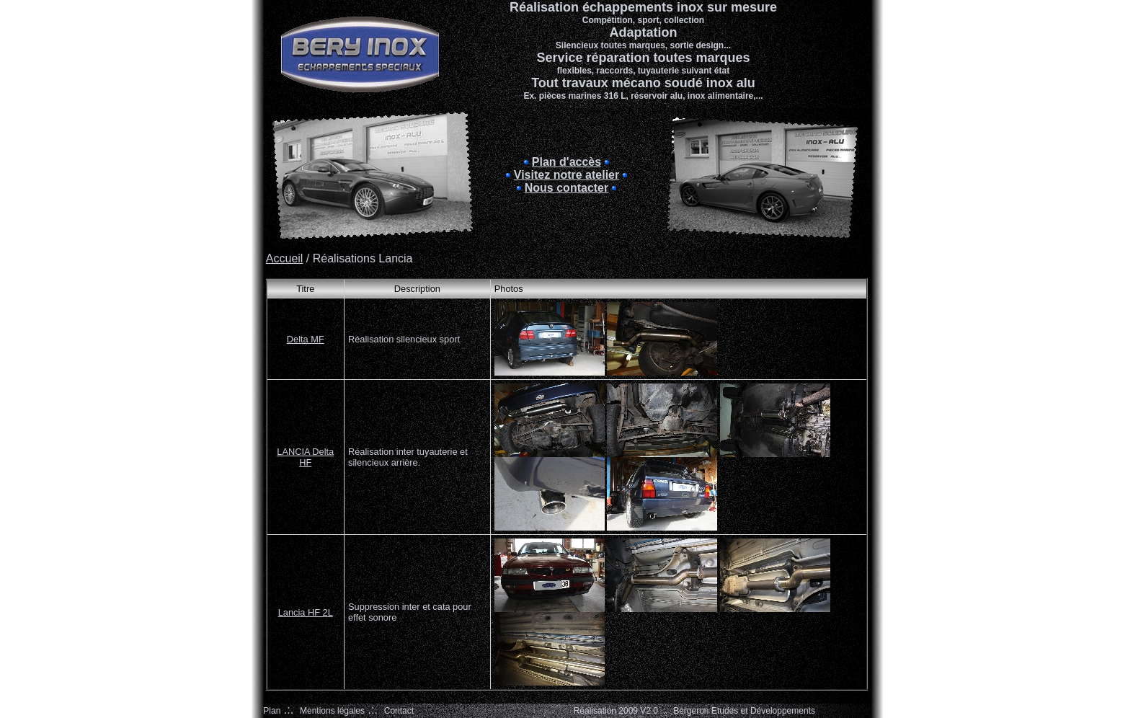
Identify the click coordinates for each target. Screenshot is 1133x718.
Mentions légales (332, 711)
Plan (271, 711)
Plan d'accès (566, 162)
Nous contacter (566, 188)
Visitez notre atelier (566, 175)
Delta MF (305, 339)
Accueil (284, 258)
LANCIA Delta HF (305, 457)
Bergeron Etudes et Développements (744, 711)
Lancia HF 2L (305, 612)
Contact (399, 711)
